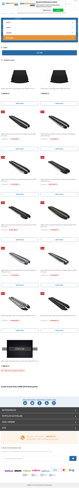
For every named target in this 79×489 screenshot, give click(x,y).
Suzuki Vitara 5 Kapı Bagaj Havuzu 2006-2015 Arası (55, 88)
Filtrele (39, 38)
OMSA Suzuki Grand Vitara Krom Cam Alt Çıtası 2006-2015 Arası (19, 361)
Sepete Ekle (20, 103)
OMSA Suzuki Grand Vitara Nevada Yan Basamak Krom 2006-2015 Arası (18, 225)
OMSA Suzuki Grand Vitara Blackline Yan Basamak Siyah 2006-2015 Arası (58, 225)
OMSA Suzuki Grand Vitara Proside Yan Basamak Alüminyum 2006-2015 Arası (58, 135)
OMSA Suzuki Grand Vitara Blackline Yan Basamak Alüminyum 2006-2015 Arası (19, 271)
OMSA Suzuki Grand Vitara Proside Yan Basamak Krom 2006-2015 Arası (18, 180)
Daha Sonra (47, 10)
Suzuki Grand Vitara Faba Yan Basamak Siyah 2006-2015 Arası (58, 315)
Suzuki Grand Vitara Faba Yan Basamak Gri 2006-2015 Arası (18, 315)
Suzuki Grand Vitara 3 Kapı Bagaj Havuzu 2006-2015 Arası (17, 88)
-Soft (29, 486)
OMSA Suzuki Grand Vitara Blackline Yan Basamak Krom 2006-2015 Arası (58, 271)
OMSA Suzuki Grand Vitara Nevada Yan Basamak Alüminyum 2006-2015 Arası (58, 180)
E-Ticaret (33, 486)
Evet (58, 10)
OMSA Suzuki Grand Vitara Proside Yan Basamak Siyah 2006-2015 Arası (18, 135)
